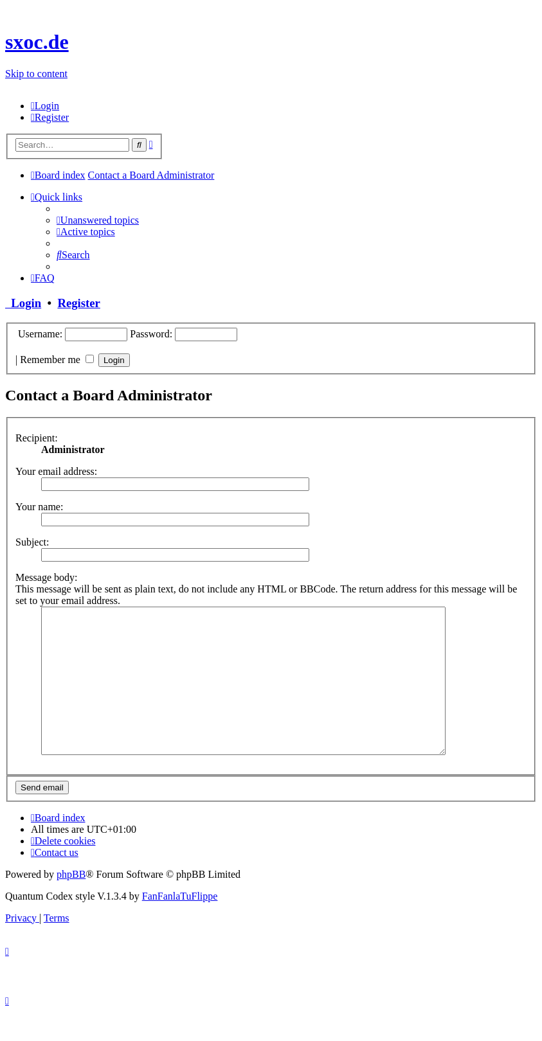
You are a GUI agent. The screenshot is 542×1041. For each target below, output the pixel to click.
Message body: (46, 577)
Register (78, 303)
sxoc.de (37, 41)
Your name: (39, 506)
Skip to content (36, 73)
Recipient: (36, 437)
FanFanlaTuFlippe (180, 925)
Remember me (57, 359)
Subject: (32, 542)
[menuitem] (45, 105)
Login (23, 303)
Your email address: (56, 471)
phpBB (71, 903)
